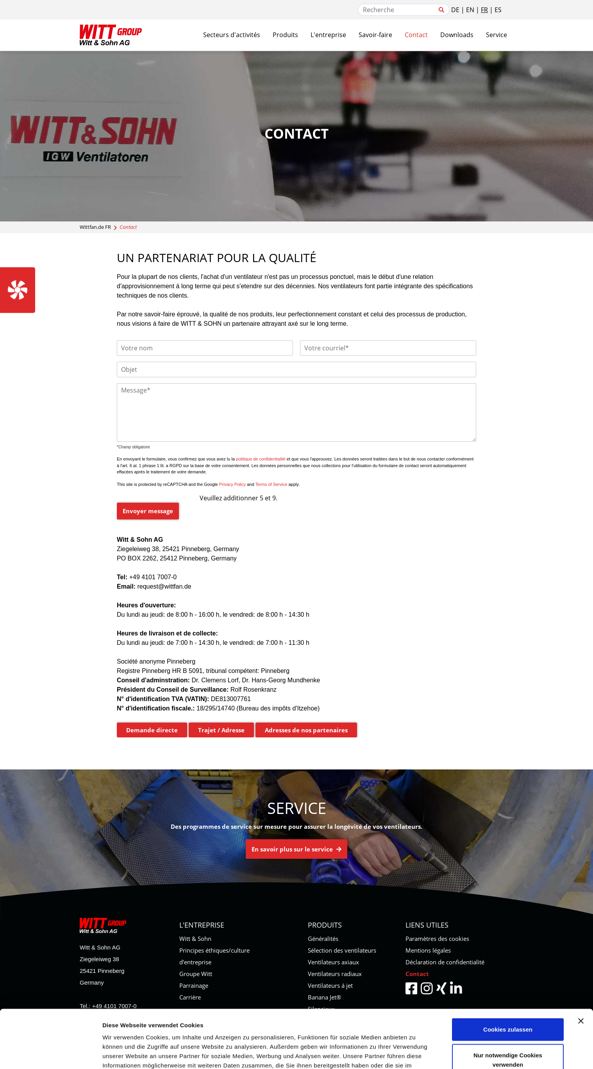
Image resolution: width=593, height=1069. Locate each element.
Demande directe (152, 730)
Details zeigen (122, 1053)
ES (498, 9)
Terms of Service (271, 484)
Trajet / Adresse (221, 730)
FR (484, 9)
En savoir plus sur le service (296, 849)
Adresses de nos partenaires (306, 730)
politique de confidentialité (261, 459)
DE (455, 9)
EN (470, 9)
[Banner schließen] (581, 962)
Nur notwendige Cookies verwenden (507, 1002)
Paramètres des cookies (437, 938)
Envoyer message (148, 511)
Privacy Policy (232, 484)
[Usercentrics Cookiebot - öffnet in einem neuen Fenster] (50, 1054)
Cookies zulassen (507, 971)
